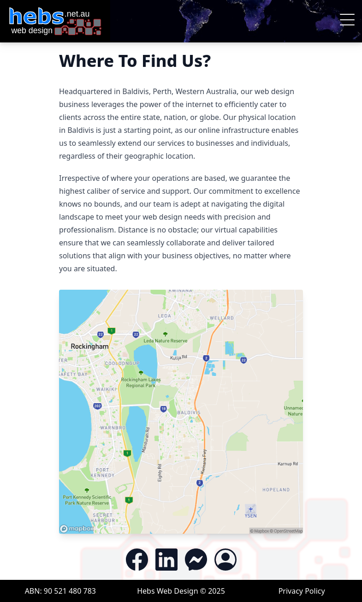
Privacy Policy (302, 591)
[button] (347, 21)
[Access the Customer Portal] (225, 559)
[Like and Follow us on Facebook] (137, 559)
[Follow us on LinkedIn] (166, 559)
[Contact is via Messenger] (196, 559)
